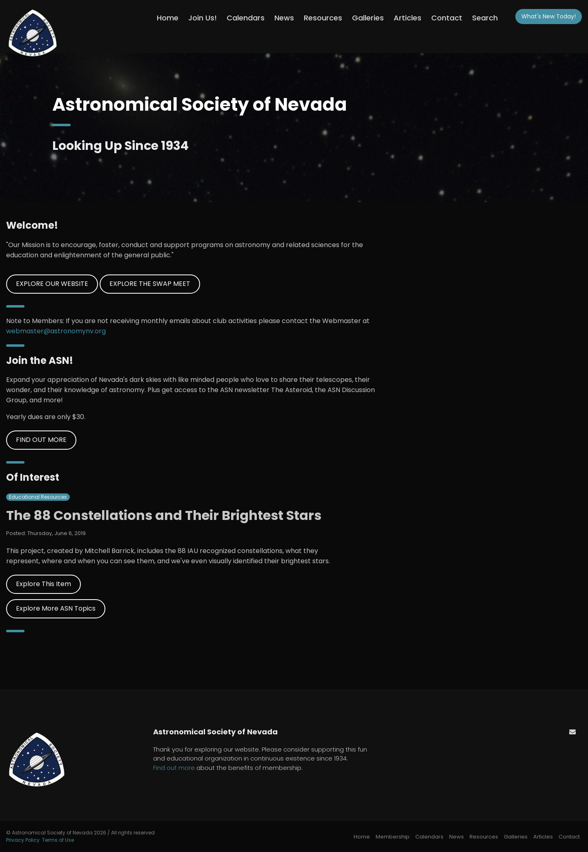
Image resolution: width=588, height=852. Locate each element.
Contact (446, 18)
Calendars (246, 18)
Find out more (174, 767)
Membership (393, 837)
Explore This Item (43, 584)
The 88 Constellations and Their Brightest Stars (163, 515)
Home (167, 18)
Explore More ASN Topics (56, 608)
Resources (323, 18)
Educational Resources (38, 496)
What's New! (548, 16)
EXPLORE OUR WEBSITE (52, 283)
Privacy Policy (23, 839)
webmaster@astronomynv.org (56, 331)
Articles (407, 18)
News (284, 18)
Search (485, 18)
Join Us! (202, 18)
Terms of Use (58, 839)
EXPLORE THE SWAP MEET (149, 283)
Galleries (368, 18)
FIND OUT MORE (41, 439)
